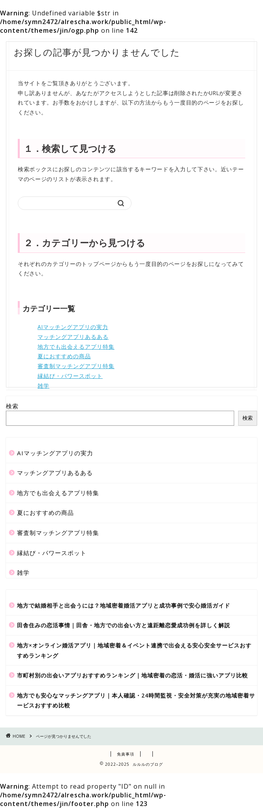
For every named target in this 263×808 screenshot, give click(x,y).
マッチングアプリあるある (73, 336)
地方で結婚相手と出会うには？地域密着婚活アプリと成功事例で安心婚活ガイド (123, 605)
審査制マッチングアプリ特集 (76, 366)
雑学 (43, 385)
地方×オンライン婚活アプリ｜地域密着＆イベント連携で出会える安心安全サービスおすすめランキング (134, 650)
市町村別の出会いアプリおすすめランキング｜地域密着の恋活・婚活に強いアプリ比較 (132, 675)
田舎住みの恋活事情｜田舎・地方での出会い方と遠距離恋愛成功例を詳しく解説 (123, 625)
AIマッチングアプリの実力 (73, 327)
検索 (12, 406)
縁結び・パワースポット (70, 376)
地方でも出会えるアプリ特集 (76, 346)
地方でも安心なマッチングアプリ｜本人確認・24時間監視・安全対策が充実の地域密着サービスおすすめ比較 (136, 700)
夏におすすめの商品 (64, 356)
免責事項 (125, 754)
